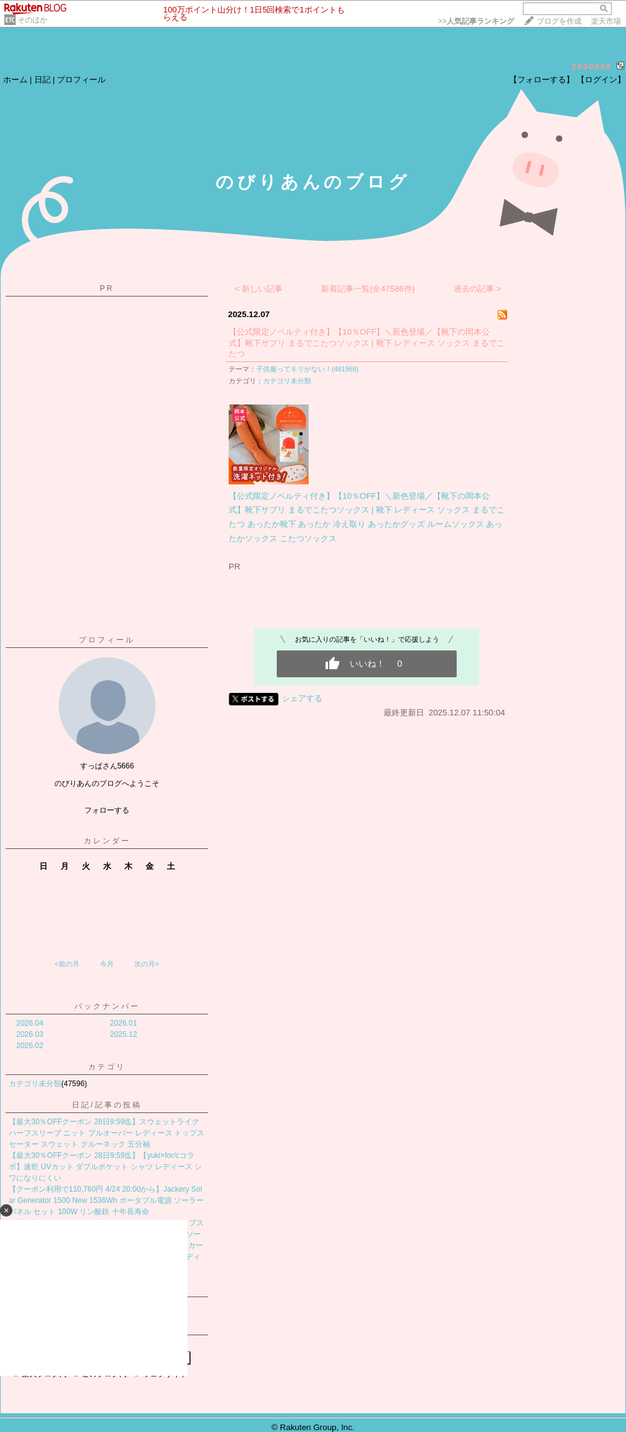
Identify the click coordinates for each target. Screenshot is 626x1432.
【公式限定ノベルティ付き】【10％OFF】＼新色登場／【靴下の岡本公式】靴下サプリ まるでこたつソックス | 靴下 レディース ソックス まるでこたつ (367, 342)
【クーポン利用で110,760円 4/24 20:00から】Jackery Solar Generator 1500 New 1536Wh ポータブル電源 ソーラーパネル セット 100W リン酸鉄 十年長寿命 (106, 1200)
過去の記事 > (478, 288)
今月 (107, 964)
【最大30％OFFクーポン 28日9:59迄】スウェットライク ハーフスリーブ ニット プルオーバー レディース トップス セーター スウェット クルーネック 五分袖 (106, 1133)
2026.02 (29, 1045)
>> (476, 21)
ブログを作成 (559, 21)
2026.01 (123, 1023)
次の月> (146, 964)
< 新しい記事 (259, 288)
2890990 (592, 66)
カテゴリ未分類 (35, 1083)
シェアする (302, 698)
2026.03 (29, 1034)
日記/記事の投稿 (106, 1105)
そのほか (32, 20)
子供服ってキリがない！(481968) (307, 369)
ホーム (15, 79)
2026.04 (29, 1023)
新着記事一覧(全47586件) (368, 288)
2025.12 (123, 1034)
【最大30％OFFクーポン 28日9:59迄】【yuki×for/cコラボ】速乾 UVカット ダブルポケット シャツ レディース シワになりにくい (105, 1166)
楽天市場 (606, 21)
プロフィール (81, 79)
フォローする (106, 810)
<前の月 (66, 964)
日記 (42, 79)
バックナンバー (107, 1006)
